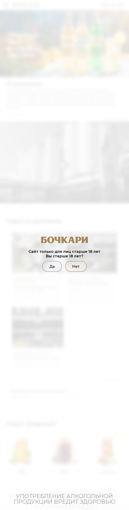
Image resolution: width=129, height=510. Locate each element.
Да (52, 266)
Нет (76, 266)
